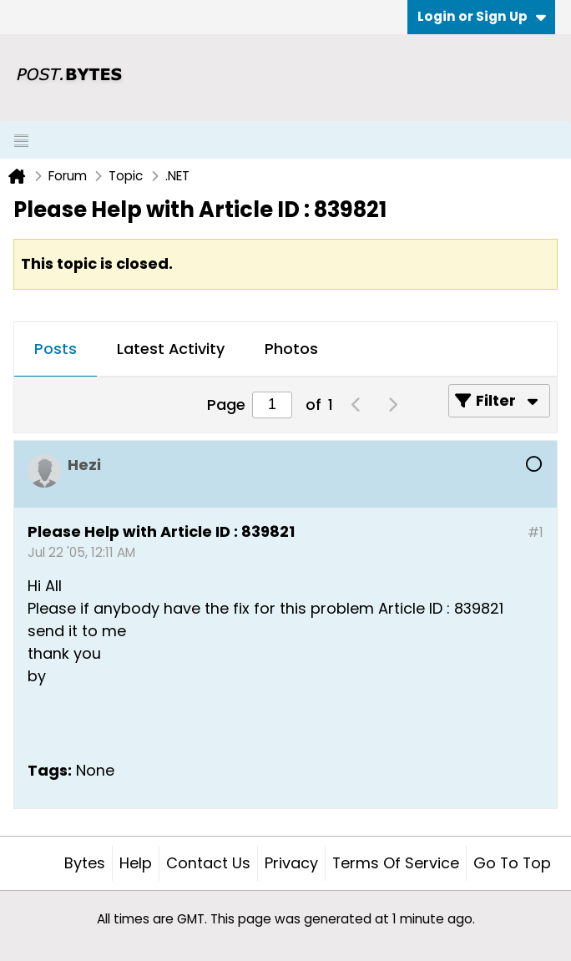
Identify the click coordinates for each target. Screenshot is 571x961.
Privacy (291, 862)
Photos (291, 348)
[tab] (55, 349)
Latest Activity (171, 348)
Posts (55, 348)
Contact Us (208, 862)
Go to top (512, 862)
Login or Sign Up (481, 16)
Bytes (84, 862)
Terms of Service (395, 862)
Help (135, 862)
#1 (535, 532)
